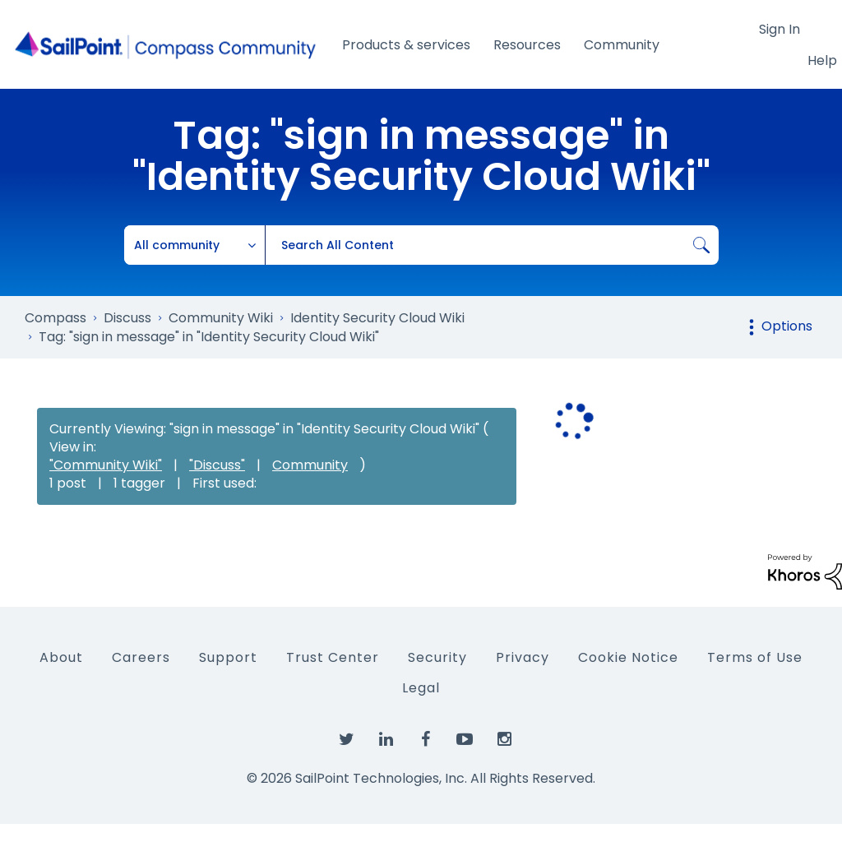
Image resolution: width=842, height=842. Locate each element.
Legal (421, 687)
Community (621, 44)
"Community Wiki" (105, 465)
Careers (141, 657)
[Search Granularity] (195, 245)
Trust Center (332, 657)
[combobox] (492, 245)
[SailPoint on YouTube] (464, 740)
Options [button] (786, 326)
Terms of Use (755, 657)
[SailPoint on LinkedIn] (385, 740)
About (61, 657)
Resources (527, 44)
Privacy (522, 657)
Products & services (406, 44)
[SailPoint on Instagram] (504, 740)
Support (228, 657)
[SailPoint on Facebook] (425, 740)
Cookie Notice (628, 657)
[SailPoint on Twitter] (346, 740)
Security (437, 657)
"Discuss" (217, 465)
